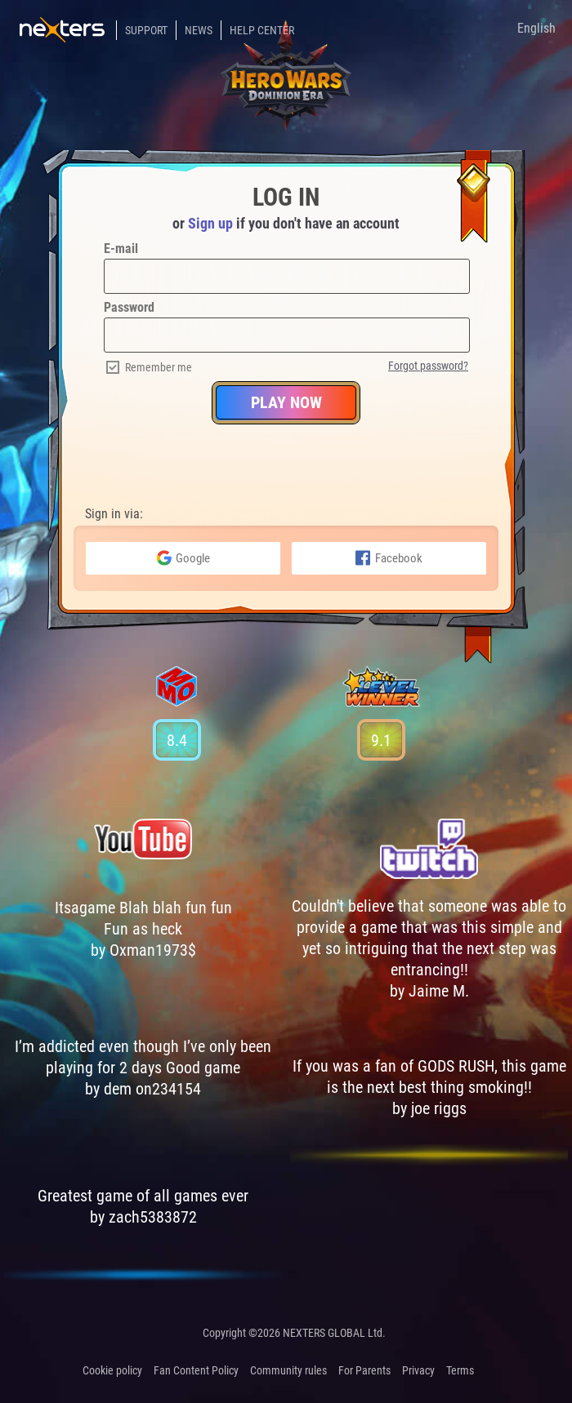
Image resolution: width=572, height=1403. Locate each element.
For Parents (364, 1370)
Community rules (288, 1370)
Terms (460, 1370)
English (536, 28)
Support (146, 30)
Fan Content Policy (196, 1370)
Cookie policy (112, 1370)
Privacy (418, 1370)
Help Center (262, 30)
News (198, 30)
